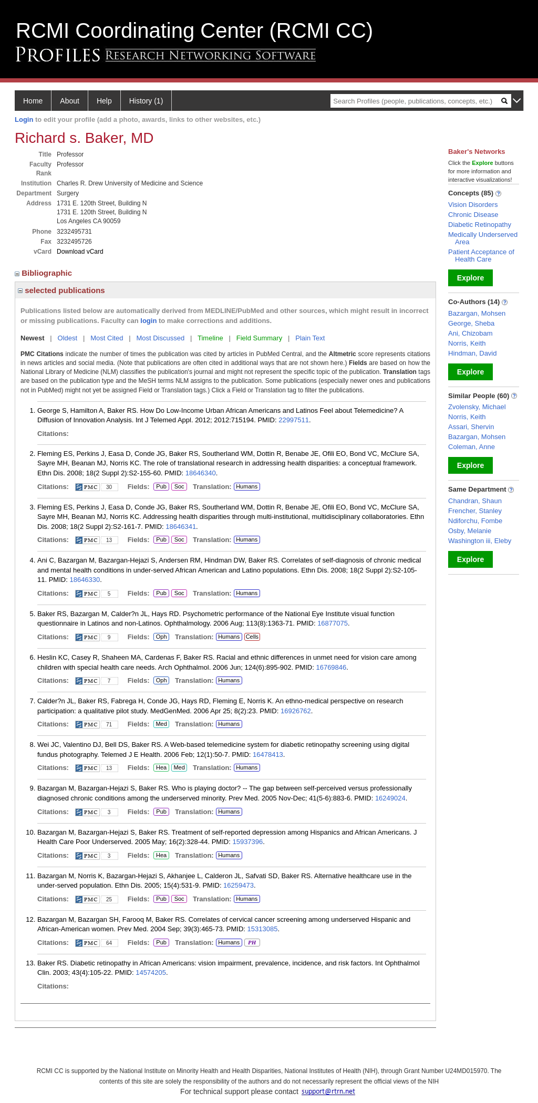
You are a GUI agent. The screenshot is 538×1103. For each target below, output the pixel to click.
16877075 (332, 623)
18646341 (180, 526)
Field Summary (259, 338)
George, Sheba (471, 323)
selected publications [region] (61, 290)
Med (161, 724)
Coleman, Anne (471, 447)
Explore (470, 278)
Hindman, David (472, 353)
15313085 (262, 929)
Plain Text (310, 338)
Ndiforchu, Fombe (475, 521)
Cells (252, 636)
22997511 (293, 420)
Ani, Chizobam (470, 333)
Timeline (210, 338)
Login (24, 119)
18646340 (200, 473)
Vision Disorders (473, 205)
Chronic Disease (473, 214)
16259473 (238, 885)
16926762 (296, 711)
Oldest (68, 338)
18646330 (84, 580)
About (69, 101)
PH (252, 942)
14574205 (151, 972)
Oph (161, 637)
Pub (161, 487)
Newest (32, 338)
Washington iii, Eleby (479, 541)
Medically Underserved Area (483, 238)
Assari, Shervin (471, 427)
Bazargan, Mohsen (476, 313)
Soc (179, 487)
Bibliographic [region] (44, 272)
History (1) (146, 101)
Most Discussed (160, 338)
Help (104, 101)
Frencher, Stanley (475, 511)
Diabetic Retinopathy (479, 224)
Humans (246, 486)
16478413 (268, 754)
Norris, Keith (467, 343)
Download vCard (80, 251)
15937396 (247, 842)
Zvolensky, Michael (477, 407)
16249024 (390, 798)
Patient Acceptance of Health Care (481, 255)
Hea (161, 768)
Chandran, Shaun (475, 501)
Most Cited (106, 338)
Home (33, 101)
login (148, 321)
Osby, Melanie (469, 531)
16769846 (331, 667)
